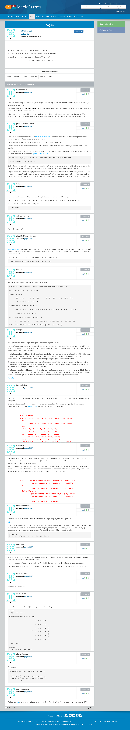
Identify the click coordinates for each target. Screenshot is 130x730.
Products (25, 16)
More (83, 16)
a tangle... (20, 329)
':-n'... (18, 184)
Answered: (20, 92)
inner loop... (21, 544)
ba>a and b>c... (22, 573)
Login (101, 3)
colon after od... (22, 216)
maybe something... (24, 505)
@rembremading (13, 249)
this (17, 702)
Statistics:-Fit (32, 406)
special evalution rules (40, 154)
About (123, 3)
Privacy (84, 724)
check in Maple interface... (26, 236)
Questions (11, 16)
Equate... (19, 269)
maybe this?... (21, 594)
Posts (18, 16)
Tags (32, 721)
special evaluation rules (43, 137)
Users (32, 16)
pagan (26, 92)
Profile (9, 76)
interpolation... (22, 385)
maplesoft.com (69, 724)
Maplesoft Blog (51, 16)
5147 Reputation (27, 31)
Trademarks (90, 724)
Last (18, 708)
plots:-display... (22, 654)
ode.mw (10, 522)
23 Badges (25, 33)
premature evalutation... (26, 123)
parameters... (21, 445)
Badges (69, 16)
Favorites (17, 76)
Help (119, 3)
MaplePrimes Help (104, 721)
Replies (51, 76)
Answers (42, 76)
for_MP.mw (12, 378)
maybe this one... (23, 689)
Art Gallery (61, 16)
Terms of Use (77, 724)
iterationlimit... (22, 89)
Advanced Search (119, 11)
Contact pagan (78, 31)
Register (107, 3)
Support (113, 3)
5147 (31, 92)
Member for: (25, 36)
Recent (76, 16)
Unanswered (40, 16)
